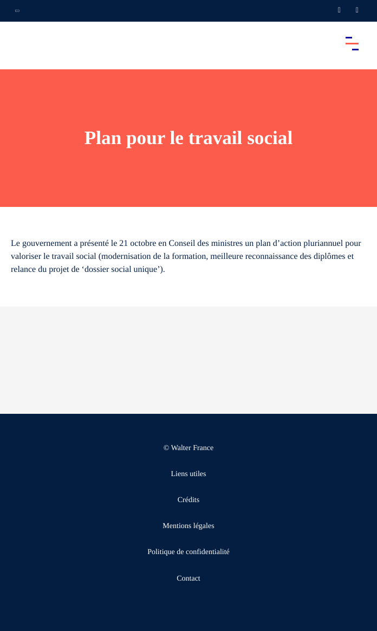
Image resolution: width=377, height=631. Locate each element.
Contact (188, 579)
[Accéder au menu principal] (352, 43)
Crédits (188, 500)
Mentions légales (188, 526)
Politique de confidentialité (188, 552)
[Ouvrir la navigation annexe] (17, 10)
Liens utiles (188, 474)
